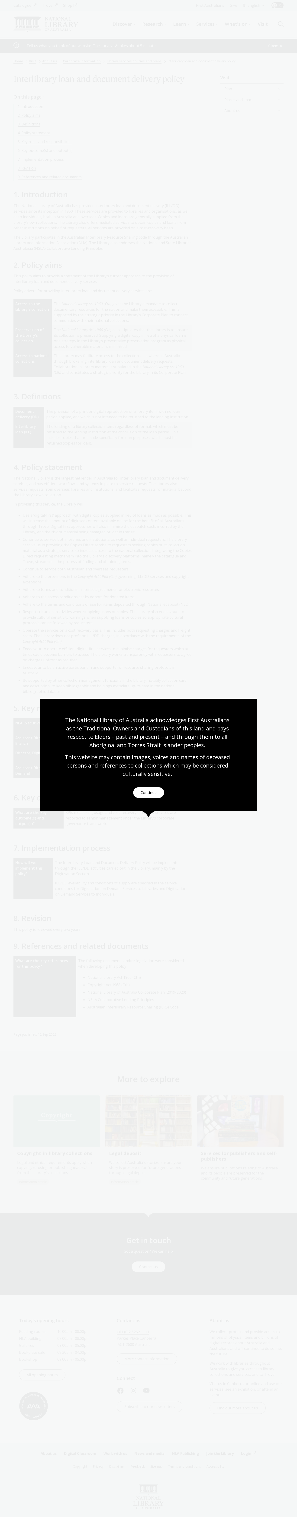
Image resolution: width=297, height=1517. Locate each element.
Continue (149, 792)
